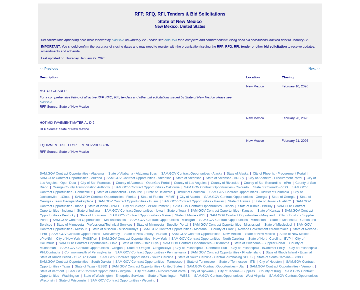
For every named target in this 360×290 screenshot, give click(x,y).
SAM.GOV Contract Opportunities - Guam (128, 201)
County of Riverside (225, 183)
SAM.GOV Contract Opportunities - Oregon (91, 248)
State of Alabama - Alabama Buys (132, 173)
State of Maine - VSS (190, 215)
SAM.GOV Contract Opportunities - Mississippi (226, 224)
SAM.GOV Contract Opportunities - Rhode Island (225, 252)
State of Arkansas (188, 178)
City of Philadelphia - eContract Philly (258, 248)
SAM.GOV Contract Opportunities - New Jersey (86, 234)
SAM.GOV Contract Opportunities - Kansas (221, 210)
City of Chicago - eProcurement (145, 206)
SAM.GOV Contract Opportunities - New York (134, 238)
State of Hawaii (239, 201)
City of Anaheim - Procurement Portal (275, 178)
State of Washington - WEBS (169, 275)
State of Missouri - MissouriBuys (115, 229)
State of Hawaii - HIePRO (272, 201)
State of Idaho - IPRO (103, 206)
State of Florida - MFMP (158, 197)
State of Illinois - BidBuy (255, 206)
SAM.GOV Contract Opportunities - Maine (140, 215)
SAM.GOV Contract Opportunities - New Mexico (206, 234)
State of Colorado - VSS (270, 187)
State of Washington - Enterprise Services (114, 275)
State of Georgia (284, 197)
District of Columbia (191, 192)
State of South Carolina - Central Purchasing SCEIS (215, 257)
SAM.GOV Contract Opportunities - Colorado (216, 187)
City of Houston (270, 261)
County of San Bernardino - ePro (267, 183)
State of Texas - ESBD (91, 266)
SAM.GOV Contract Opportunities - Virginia (99, 271)
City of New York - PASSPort (77, 238)
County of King (269, 271)
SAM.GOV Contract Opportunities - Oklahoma (196, 243)
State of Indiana (88, 210)
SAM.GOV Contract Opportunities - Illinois (203, 206)
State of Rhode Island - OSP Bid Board (68, 257)
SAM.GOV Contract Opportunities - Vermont (281, 266)
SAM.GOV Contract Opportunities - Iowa (133, 210)
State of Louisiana (93, 215)
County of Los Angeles (190, 183)
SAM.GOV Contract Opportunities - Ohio (88, 243)
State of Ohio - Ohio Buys (140, 243)
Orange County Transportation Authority (81, 187)
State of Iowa (176, 210)
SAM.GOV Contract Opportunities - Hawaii (193, 201)
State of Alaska (237, 173)
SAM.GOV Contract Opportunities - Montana (174, 229)
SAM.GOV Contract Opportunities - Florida (105, 197)
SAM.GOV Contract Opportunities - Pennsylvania (150, 252)
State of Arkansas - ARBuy (225, 178)
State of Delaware (159, 192)
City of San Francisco (96, 183)
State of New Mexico (260, 234)
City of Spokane (202, 271)
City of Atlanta (190, 197)
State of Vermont (52, 271)
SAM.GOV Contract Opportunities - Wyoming (123, 280)
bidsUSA (118, 40)
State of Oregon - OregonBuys (149, 248)
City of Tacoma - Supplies (236, 271)
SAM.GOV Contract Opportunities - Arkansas (138, 178)
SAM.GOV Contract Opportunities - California (147, 187)
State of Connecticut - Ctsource (119, 192)
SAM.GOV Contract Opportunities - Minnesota (232, 220)
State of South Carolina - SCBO (280, 257)
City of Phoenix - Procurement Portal (279, 173)
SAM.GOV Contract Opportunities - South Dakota (75, 261)
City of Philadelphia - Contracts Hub (201, 248)
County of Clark (222, 229)
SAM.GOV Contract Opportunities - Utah (216, 266)
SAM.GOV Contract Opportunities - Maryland (242, 215)
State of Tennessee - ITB (237, 261)
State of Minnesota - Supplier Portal (162, 224)
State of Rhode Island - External (289, 252)
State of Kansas (268, 210)
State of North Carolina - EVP (269, 238)
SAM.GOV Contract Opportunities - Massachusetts (89, 220)
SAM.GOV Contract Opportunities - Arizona (71, 178)
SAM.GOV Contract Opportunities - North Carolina (208, 238)
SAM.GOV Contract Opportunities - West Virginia (229, 275)
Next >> (314, 68)
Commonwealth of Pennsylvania (87, 252)
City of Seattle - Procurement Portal (160, 271)
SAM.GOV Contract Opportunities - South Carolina (136, 257)
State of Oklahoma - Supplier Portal (259, 243)
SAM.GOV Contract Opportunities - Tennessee (149, 261)
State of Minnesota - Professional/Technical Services (94, 224)
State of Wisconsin (72, 280)
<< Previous (49, 68)
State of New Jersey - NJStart (145, 234)
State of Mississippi (278, 224)
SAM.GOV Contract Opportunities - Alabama (72, 173)
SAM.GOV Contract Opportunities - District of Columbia (249, 192)
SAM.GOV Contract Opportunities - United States (147, 266)
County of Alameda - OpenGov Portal (143, 183)
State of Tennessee (201, 261)
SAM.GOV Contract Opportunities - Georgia (235, 197)
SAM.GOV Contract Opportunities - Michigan (162, 220)
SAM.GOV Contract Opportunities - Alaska (191, 173)
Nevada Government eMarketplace (263, 229)
